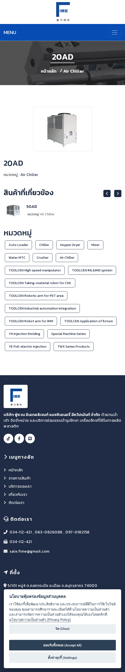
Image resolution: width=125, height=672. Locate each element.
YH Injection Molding (24, 333)
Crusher (43, 257)
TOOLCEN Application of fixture (88, 321)
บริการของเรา (20, 486)
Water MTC (17, 257)
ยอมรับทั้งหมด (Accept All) (62, 645)
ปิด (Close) (63, 629)
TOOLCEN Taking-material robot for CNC (40, 283)
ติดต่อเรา (17, 502)
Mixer (95, 244)
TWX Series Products (73, 346)
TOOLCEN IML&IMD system (92, 270)
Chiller (44, 244)
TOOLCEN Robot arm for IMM (31, 321)
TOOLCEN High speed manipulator (35, 270)
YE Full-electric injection (27, 346)
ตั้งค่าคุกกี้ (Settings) (62, 658)
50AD (31, 206)
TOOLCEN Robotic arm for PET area (36, 295)
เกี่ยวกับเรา (18, 494)
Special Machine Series (68, 333)
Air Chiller (73, 71)
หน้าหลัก (49, 71)
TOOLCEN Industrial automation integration (42, 308)
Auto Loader (18, 244)
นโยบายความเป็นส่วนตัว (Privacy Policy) (40, 620)
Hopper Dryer (70, 244)
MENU (10, 32)
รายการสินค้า (20, 478)
